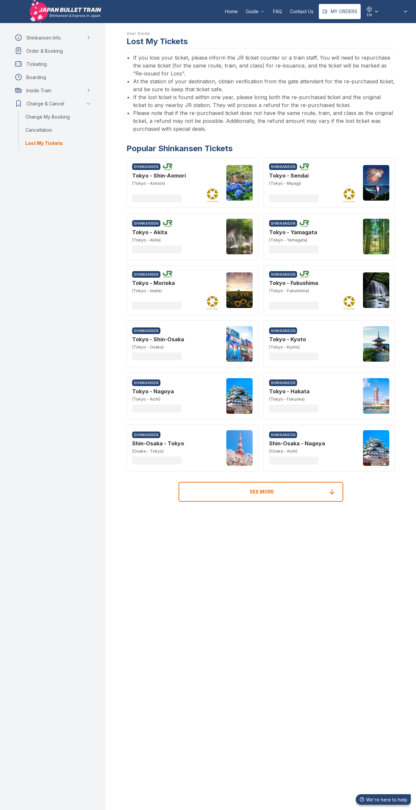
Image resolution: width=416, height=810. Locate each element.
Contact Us (302, 11)
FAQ (277, 11)
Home (231, 11)
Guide (255, 11)
